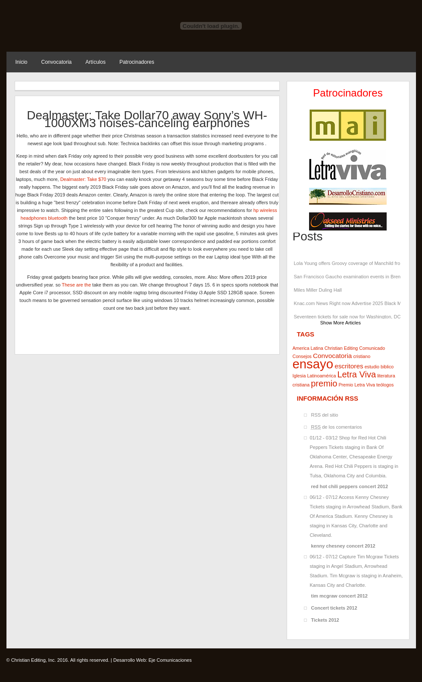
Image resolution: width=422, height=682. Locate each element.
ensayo (313, 364)
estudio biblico (379, 366)
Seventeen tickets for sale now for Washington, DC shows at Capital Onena (348, 316)
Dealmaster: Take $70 (83, 179)
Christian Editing (341, 348)
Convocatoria (56, 62)
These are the (76, 284)
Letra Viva (356, 374)
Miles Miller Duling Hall (318, 290)
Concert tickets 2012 (334, 607)
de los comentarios (336, 427)
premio (324, 383)
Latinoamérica (321, 375)
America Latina (308, 348)
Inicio (22, 62)
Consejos (302, 356)
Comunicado (372, 348)
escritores (348, 366)
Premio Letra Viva (356, 384)
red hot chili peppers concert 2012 (349, 486)
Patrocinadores (136, 62)
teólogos (385, 384)
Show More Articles (340, 322)
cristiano (361, 356)
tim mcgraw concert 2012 (339, 595)
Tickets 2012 (325, 620)
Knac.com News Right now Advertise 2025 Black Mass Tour (348, 303)
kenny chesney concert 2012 (343, 545)
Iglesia (299, 375)
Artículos (95, 62)
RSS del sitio (324, 414)
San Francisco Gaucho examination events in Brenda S (348, 276)
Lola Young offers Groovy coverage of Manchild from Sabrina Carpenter (348, 263)
